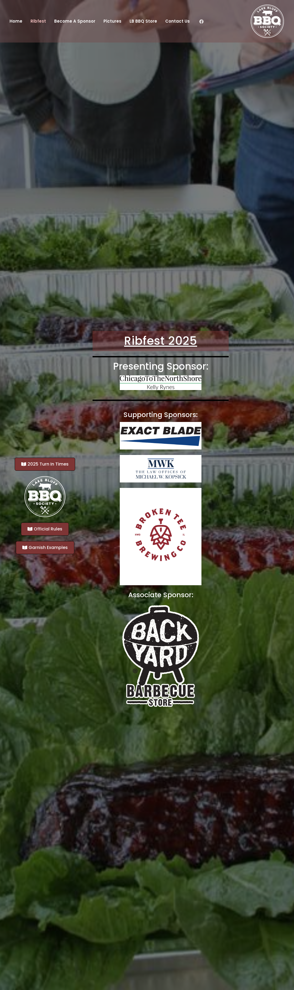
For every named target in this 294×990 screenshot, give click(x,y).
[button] (45, 464)
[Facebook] (201, 21)
